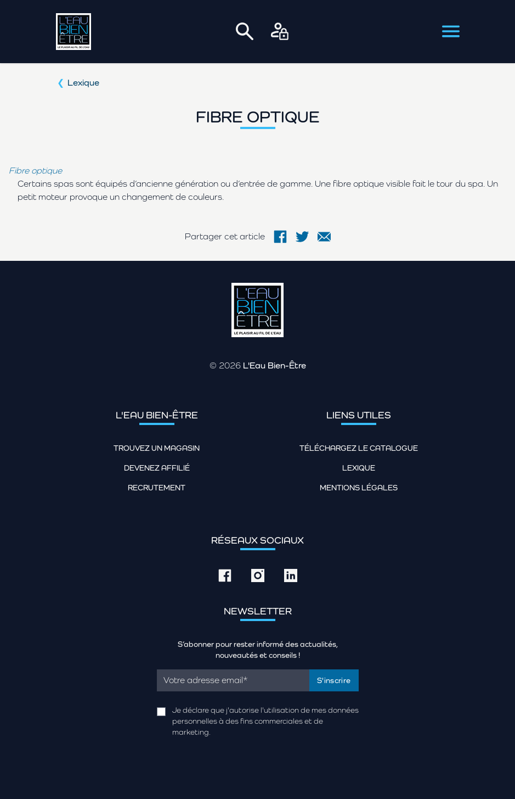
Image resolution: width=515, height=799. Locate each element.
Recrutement (156, 487)
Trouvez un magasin (157, 448)
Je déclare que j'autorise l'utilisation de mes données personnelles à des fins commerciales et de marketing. (265, 721)
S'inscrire (334, 680)
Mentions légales (359, 487)
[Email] (233, 680)
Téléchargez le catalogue (358, 448)
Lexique (83, 82)
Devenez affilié (157, 467)
